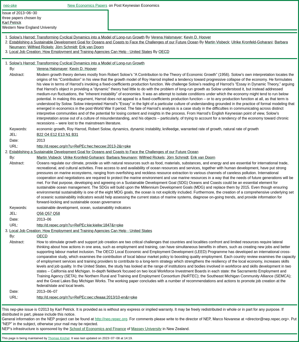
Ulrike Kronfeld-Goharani (251, 42)
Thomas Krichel (58, 338)
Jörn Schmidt (66, 47)
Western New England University (29, 27)
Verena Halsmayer (166, 37)
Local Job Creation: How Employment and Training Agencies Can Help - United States (80, 52)
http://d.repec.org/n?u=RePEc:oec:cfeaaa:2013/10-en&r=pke (87, 297)
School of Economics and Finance (98, 329)
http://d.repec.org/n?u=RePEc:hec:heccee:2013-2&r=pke (84, 146)
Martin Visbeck (217, 42)
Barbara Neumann (122, 157)
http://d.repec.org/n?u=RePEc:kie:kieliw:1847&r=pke (80, 225)
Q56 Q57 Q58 (48, 213)
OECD (164, 52)
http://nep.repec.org (111, 319)
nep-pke (10, 5)
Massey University (146, 329)
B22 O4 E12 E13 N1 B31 (57, 135)
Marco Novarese (226, 319)
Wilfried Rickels (40, 47)
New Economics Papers (87, 5)
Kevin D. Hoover (197, 37)
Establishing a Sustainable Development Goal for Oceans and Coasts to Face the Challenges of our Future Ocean (103, 42)
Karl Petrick (11, 23)
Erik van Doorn (91, 47)
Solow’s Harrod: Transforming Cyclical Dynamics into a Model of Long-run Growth (77, 37)
